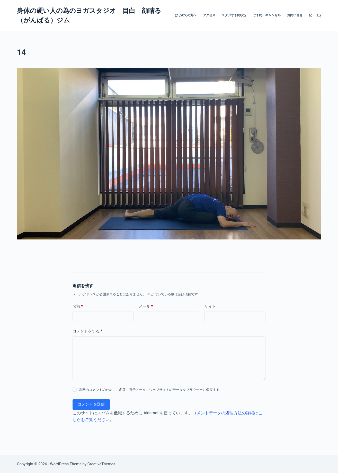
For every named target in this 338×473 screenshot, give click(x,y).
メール (146, 306)
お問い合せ (295, 15)
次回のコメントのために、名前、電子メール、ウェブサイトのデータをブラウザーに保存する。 (151, 390)
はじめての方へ (186, 15)
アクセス (209, 15)
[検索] (319, 16)
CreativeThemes (101, 464)
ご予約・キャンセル (267, 15)
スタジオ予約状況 (234, 15)
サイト (210, 306)
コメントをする (87, 331)
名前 (78, 306)
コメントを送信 (91, 404)
